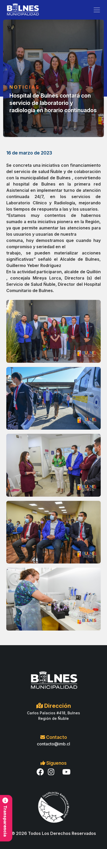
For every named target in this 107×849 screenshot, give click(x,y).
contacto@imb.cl (53, 743)
